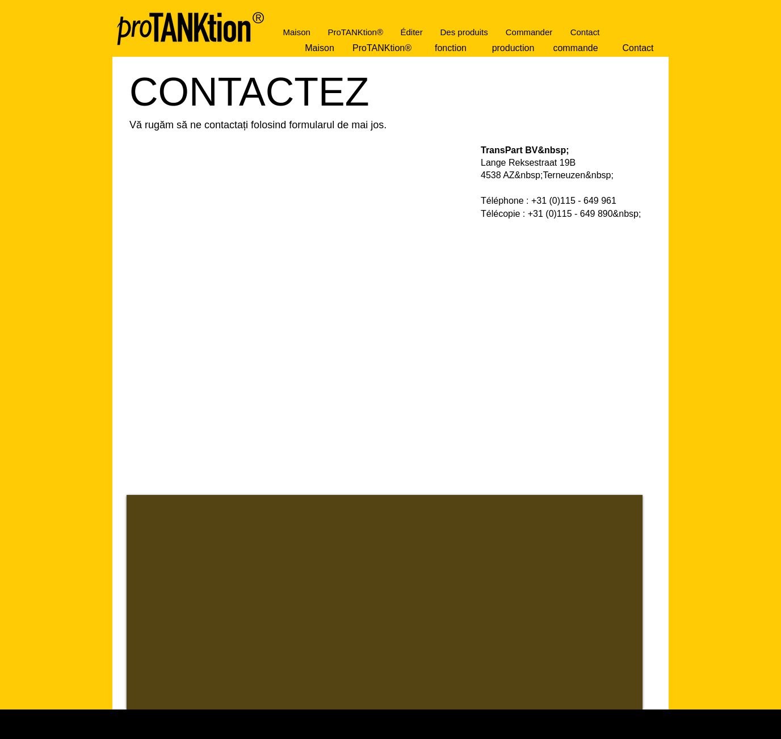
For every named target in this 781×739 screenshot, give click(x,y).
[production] (513, 48)
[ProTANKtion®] (382, 48)
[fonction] (450, 48)
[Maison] (319, 48)
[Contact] (638, 48)
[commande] (575, 48)
